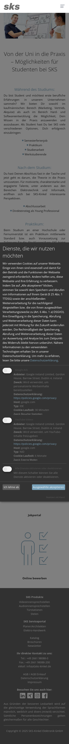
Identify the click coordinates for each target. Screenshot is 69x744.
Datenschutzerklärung (44, 360)
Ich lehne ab (11, 487)
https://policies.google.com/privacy (35, 398)
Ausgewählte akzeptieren (48, 487)
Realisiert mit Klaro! (55, 497)
